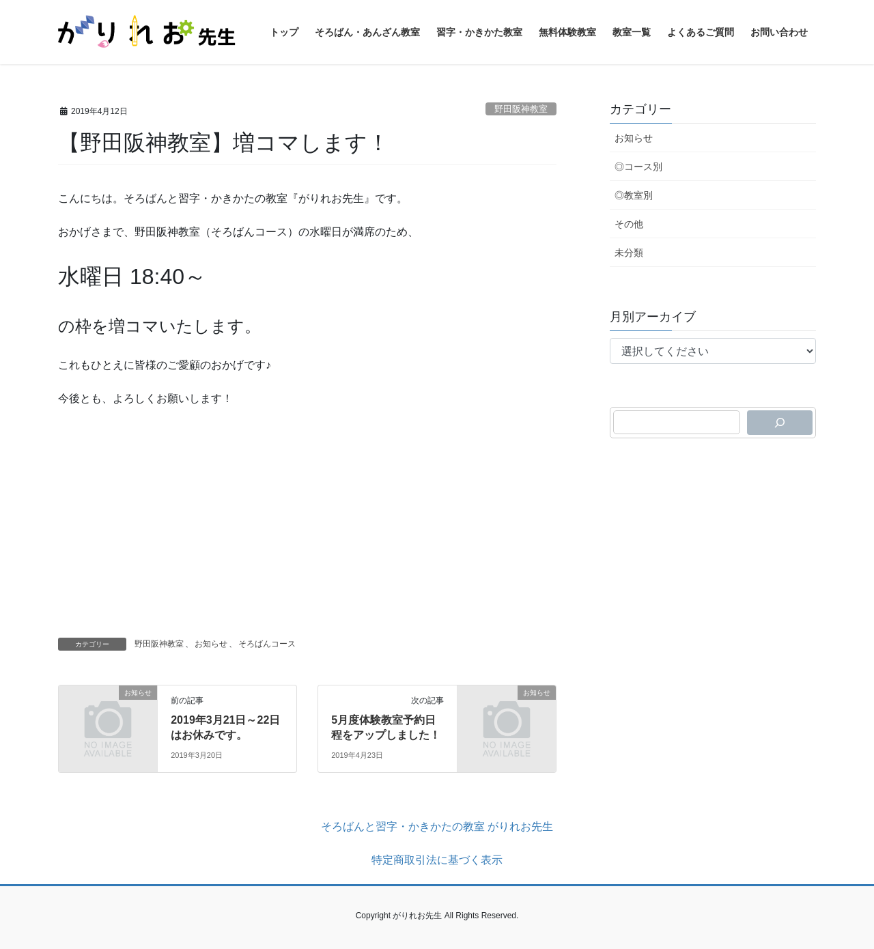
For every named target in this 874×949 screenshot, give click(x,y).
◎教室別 (634, 195)
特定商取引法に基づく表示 (437, 860)
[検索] (780, 422)
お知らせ (211, 644)
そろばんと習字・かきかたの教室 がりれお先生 (437, 826)
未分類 (629, 252)
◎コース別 (638, 166)
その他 (629, 223)
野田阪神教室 (521, 109)
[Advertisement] (307, 518)
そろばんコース (267, 644)
